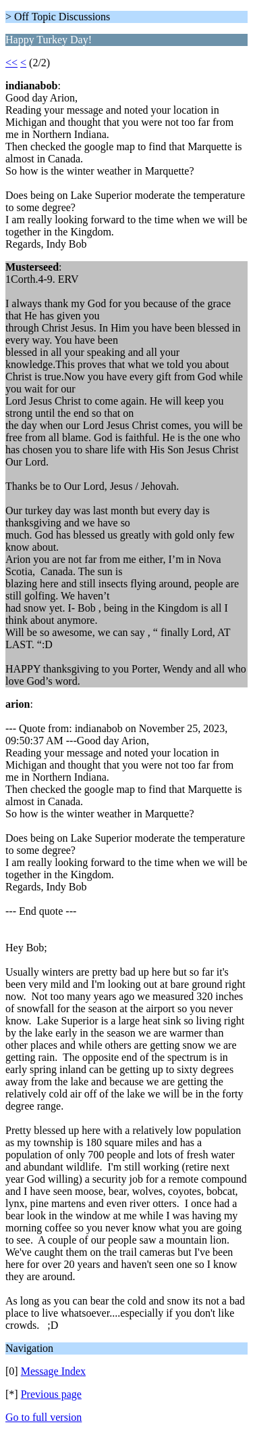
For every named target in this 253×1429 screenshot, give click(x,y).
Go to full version (43, 1417)
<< (11, 62)
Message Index (53, 1371)
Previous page (51, 1394)
